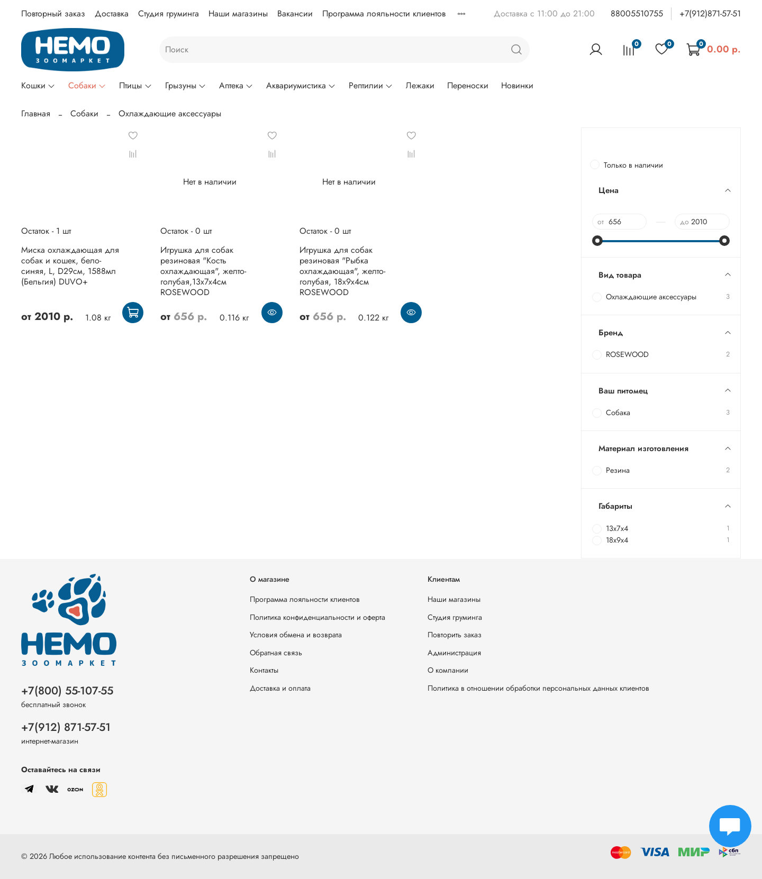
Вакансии (295, 13)
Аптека (236, 85)
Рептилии (371, 85)
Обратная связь (276, 652)
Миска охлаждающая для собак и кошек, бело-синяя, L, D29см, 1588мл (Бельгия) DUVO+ (70, 266)
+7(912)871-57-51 (710, 13)
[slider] (597, 241)
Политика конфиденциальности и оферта (317, 617)
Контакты (264, 670)
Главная (35, 113)
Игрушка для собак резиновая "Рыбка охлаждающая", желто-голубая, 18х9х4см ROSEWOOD (342, 271)
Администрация (454, 652)
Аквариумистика (301, 85)
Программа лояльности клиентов (384, 13)
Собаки (87, 85)
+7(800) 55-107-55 (67, 691)
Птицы (135, 85)
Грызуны (185, 85)
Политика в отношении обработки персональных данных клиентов (538, 688)
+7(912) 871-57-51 (66, 727)
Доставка (112, 13)
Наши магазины (238, 13)
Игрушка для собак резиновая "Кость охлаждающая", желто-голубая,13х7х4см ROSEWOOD (203, 271)
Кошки (38, 85)
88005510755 (637, 13)
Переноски (467, 85)
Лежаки (420, 85)
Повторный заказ (53, 13)
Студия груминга (168, 13)
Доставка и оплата (280, 688)
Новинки (517, 85)
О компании (448, 670)
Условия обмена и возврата (296, 634)
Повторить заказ (455, 634)
